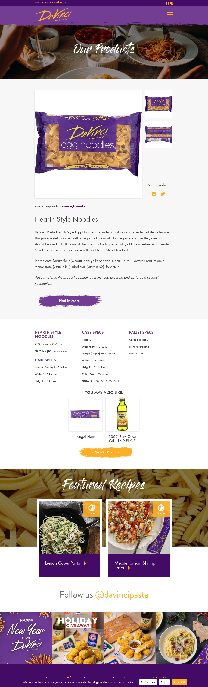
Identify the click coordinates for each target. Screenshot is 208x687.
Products (39, 206)
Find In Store (69, 300)
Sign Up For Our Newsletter (49, 2)
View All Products (107, 452)
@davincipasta (122, 594)
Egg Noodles (52, 206)
